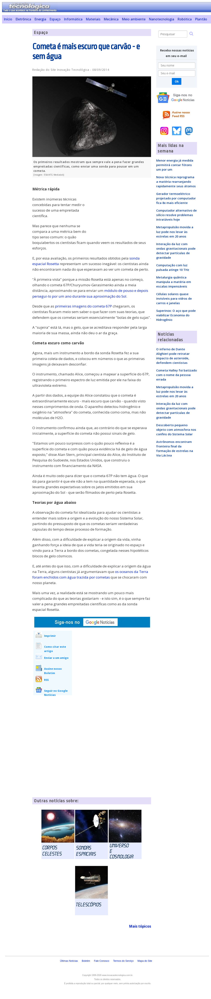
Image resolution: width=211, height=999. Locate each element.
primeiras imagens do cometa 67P (83, 306)
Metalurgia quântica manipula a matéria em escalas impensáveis (173, 281)
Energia (40, 19)
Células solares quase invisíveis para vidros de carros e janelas (174, 298)
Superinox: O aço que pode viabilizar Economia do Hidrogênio (176, 315)
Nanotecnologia (161, 19)
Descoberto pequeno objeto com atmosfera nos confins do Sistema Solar (176, 429)
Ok (177, 81)
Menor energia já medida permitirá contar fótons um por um (174, 164)
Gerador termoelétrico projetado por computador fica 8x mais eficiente (176, 198)
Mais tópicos (140, 926)
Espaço (55, 19)
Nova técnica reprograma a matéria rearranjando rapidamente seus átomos (176, 181)
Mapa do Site (144, 960)
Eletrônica (23, 19)
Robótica (184, 19)
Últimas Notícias (69, 960)
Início (8, 19)
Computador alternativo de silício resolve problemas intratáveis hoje (176, 214)
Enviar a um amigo (56, 658)
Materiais (93, 19)
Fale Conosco (101, 960)
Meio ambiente (133, 19)
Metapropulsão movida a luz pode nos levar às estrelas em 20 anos (174, 231)
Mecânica (111, 19)
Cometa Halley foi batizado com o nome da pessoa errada (176, 374)
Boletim (86, 960)
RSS (46, 680)
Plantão (201, 19)
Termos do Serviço (123, 960)
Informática (73, 19)
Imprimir (50, 636)
